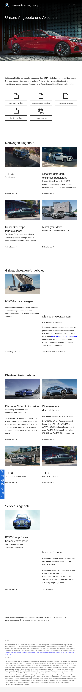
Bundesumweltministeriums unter (14, 593)
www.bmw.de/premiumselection (64, 306)
